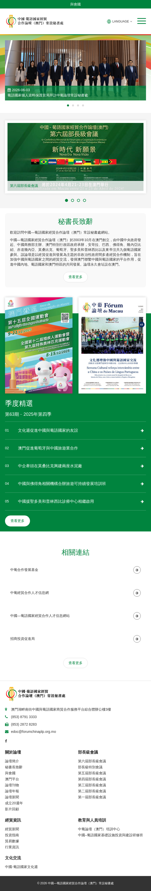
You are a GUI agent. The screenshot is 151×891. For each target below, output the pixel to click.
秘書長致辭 (13, 767)
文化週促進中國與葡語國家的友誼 (48, 430)
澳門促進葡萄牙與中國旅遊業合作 (48, 448)
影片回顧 (12, 809)
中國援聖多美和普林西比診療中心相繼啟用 (56, 501)
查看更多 (75, 277)
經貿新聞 (12, 829)
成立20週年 (14, 803)
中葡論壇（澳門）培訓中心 (99, 829)
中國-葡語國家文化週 (21, 867)
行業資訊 (12, 847)
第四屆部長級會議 (92, 779)
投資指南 (12, 835)
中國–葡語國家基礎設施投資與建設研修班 (110, 835)
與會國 (75, 4)
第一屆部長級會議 (92, 797)
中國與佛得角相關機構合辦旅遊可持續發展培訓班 (62, 483)
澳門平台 (12, 779)
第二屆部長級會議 (92, 791)
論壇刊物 (12, 785)
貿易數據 (12, 841)
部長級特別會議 (90, 767)
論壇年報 (12, 791)
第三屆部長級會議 (92, 785)
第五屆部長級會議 (92, 773)
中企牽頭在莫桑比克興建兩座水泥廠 (50, 466)
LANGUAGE (119, 21)
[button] (141, 21)
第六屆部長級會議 (24, 186)
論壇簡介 (12, 761)
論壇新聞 (12, 797)
